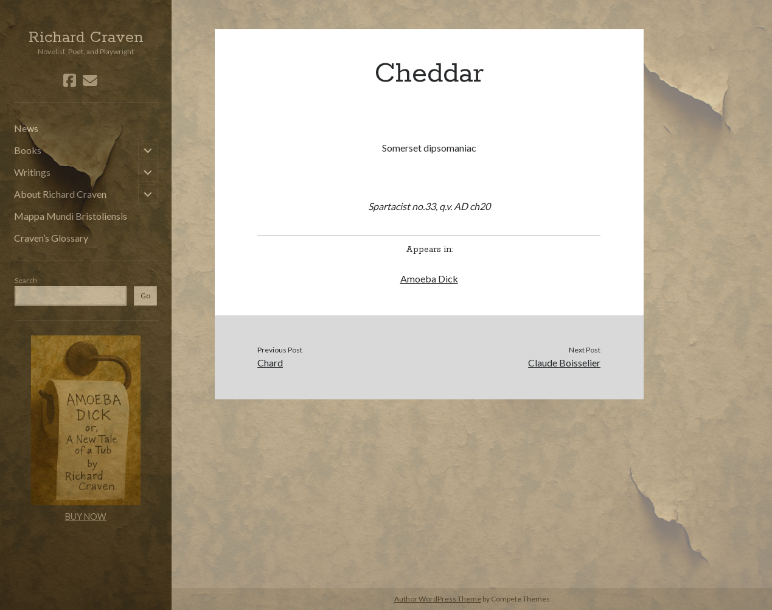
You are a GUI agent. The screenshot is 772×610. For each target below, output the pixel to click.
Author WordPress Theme (437, 598)
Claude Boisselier (564, 362)
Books (27, 150)
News (26, 128)
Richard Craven (86, 37)
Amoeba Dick (429, 278)
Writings (32, 172)
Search (26, 280)
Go (145, 295)
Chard (270, 362)
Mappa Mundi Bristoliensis (70, 216)
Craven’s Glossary (51, 238)
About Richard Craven (60, 194)
